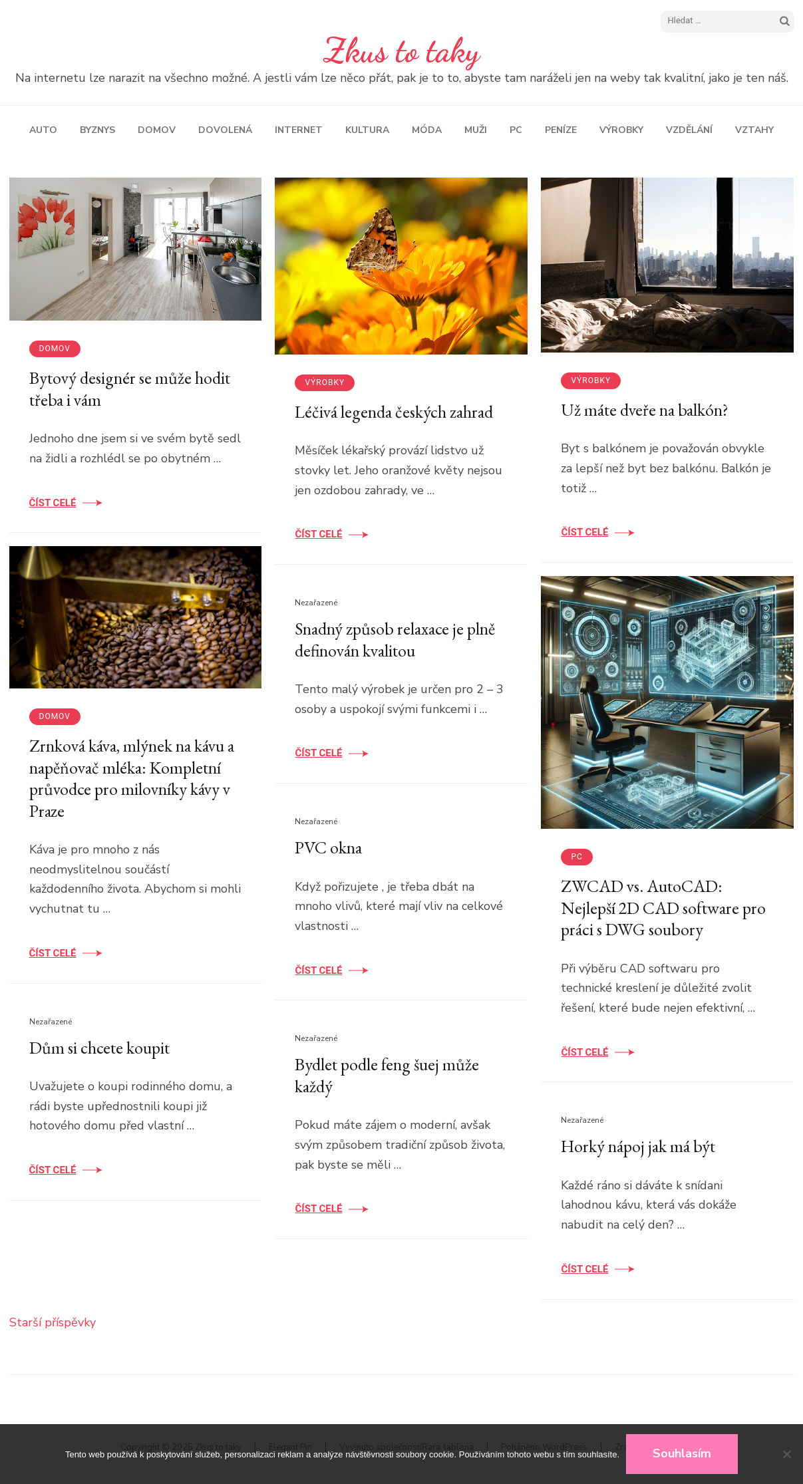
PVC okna (328, 847)
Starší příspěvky (52, 1322)
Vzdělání (689, 130)
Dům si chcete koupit (99, 1047)
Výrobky (621, 130)
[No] (786, 1454)
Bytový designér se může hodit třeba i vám (129, 389)
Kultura (367, 130)
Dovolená (225, 130)
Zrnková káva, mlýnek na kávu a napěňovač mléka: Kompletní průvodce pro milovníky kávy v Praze (131, 778)
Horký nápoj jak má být (638, 1146)
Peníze (561, 130)
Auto (43, 130)
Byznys (97, 130)
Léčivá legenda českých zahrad (394, 411)
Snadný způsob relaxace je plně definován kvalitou (395, 639)
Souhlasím (682, 1453)
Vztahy (754, 130)
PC (516, 130)
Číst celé (53, 503)
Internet (299, 130)
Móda (427, 130)
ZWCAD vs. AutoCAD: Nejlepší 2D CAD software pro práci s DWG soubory (663, 908)
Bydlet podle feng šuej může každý (387, 1075)
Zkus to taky (401, 51)
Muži (475, 130)
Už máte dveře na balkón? (644, 409)
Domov (157, 130)
